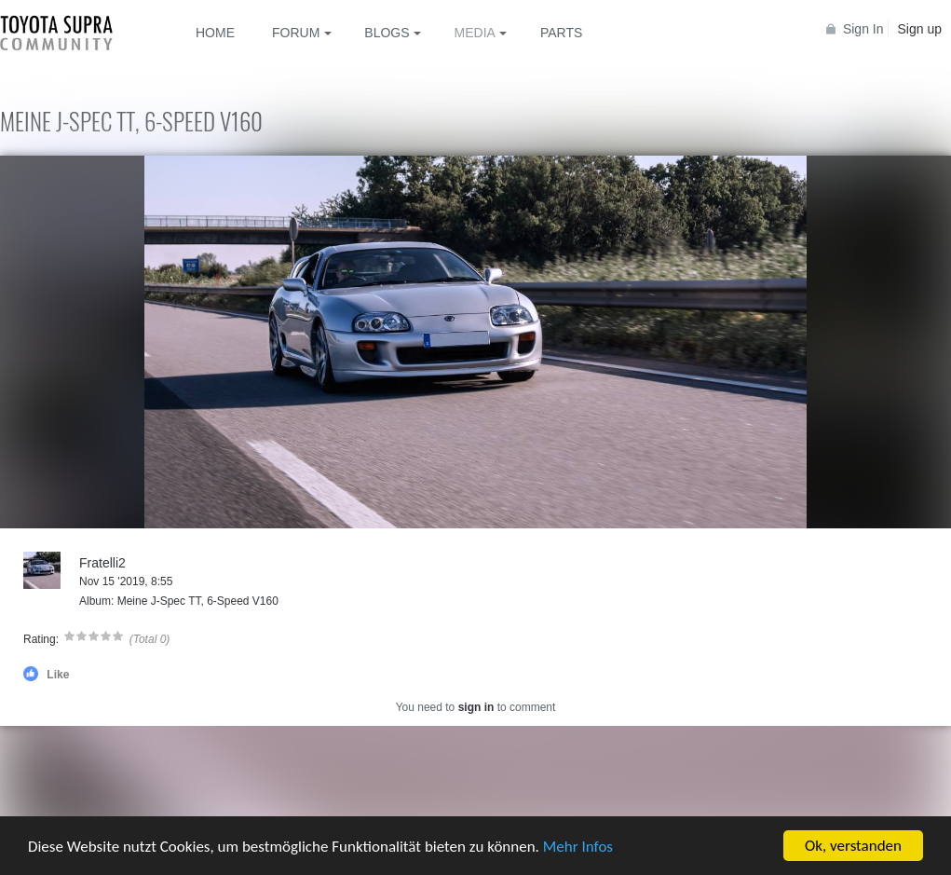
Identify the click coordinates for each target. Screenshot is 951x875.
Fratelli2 (102, 562)
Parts (561, 32)
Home (215, 32)
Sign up (920, 28)
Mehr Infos (578, 847)
